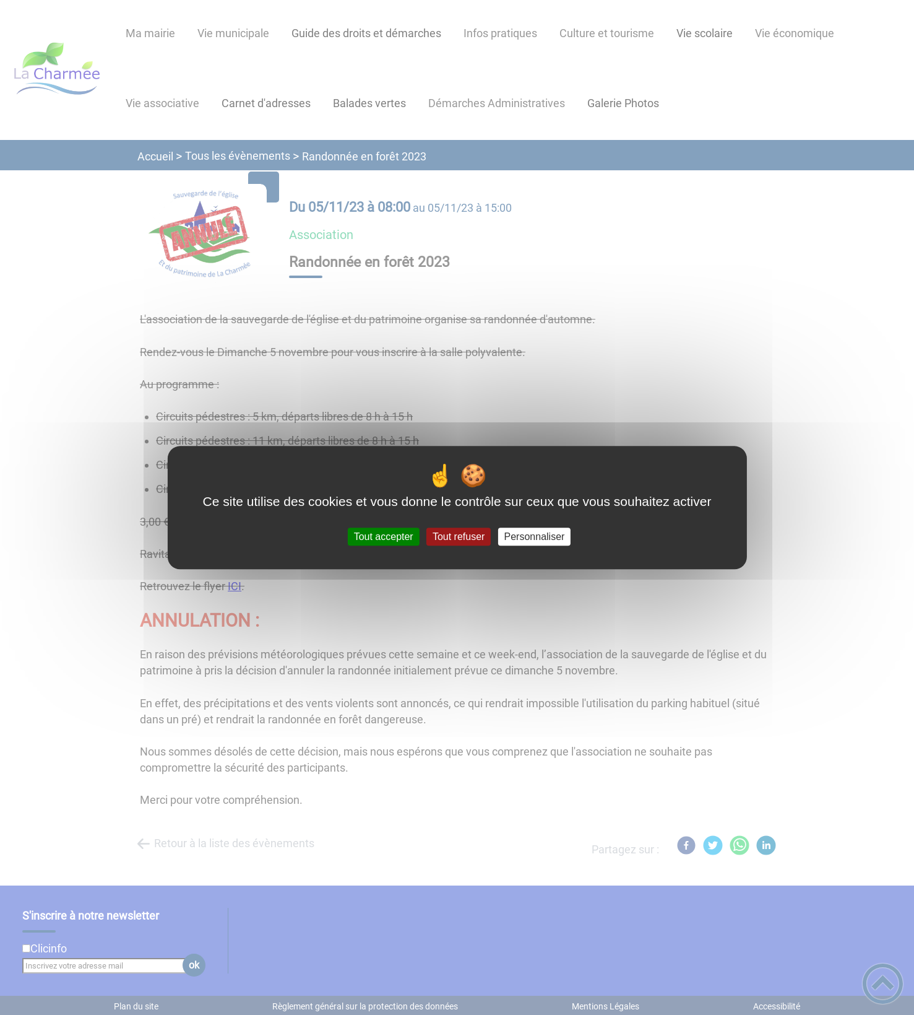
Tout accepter (383, 536)
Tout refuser (459, 536)
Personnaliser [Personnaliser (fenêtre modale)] (534, 536)
